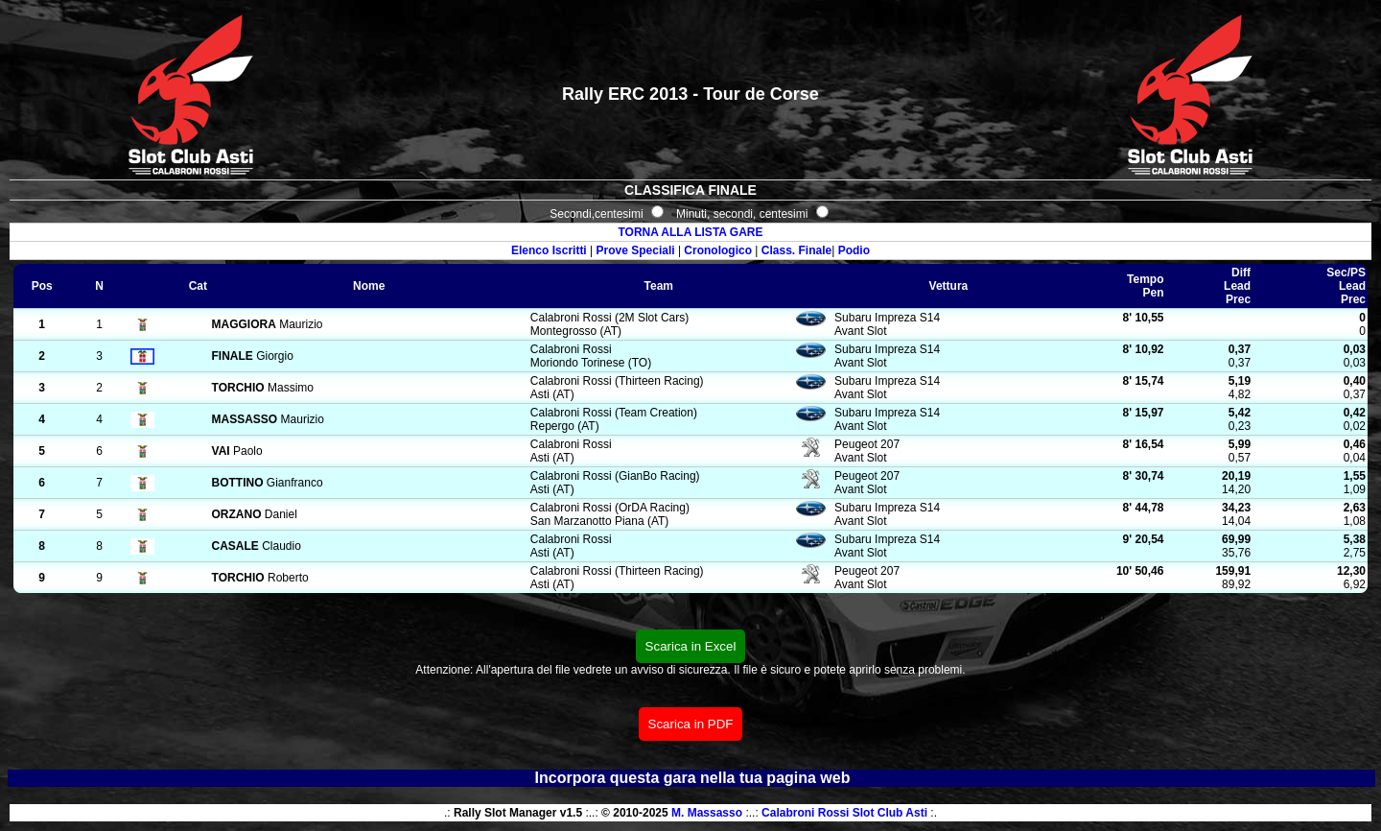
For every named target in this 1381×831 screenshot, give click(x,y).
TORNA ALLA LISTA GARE (690, 232)
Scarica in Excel (691, 646)
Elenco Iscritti (549, 250)
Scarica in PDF (691, 724)
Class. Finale (796, 250)
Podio (854, 250)
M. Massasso (706, 812)
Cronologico (718, 250)
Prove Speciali (636, 250)
